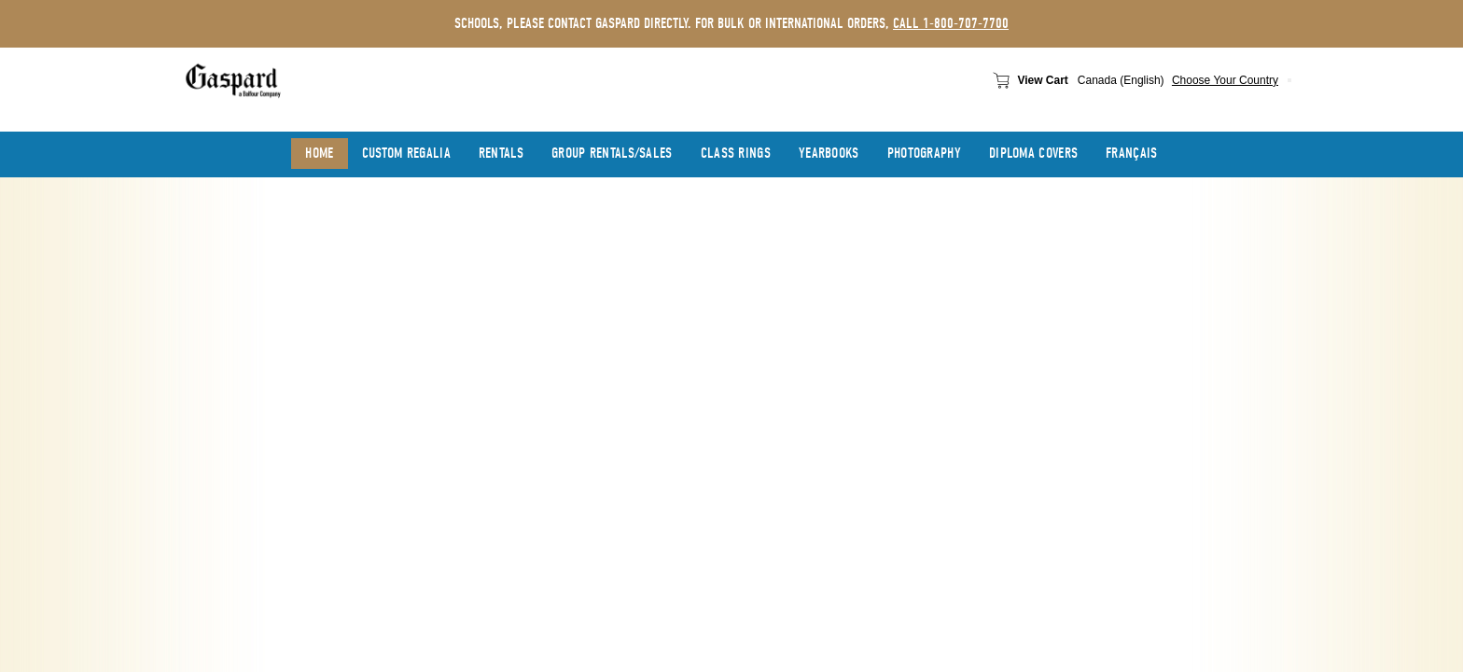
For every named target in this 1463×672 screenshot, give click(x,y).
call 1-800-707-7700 (951, 23)
